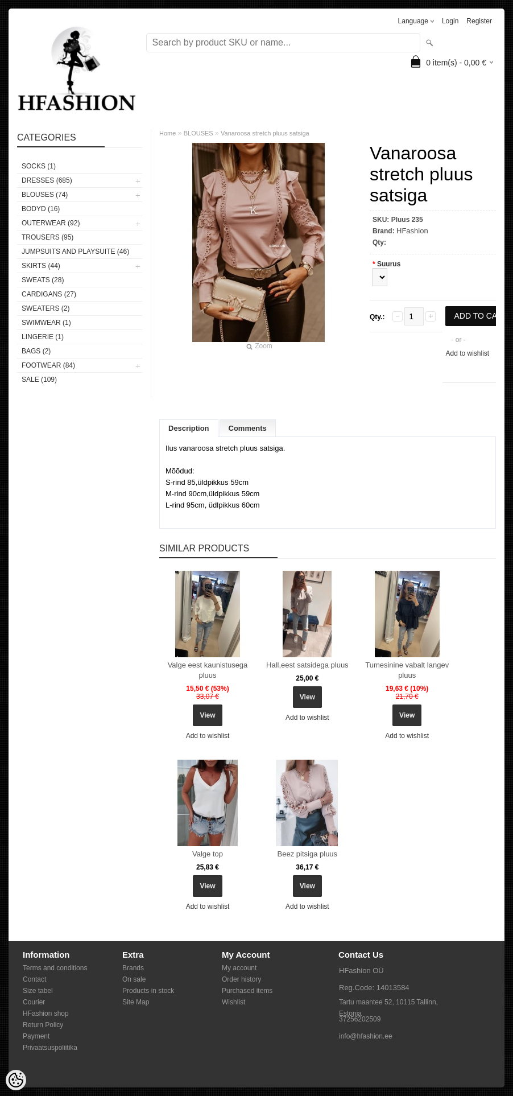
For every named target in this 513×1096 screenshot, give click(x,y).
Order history (241, 979)
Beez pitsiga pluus (308, 854)
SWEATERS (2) (45, 308)
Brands (133, 968)
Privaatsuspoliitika (50, 1048)
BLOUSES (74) (45, 195)
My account (239, 968)
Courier (34, 1002)
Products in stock (148, 991)
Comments (248, 428)
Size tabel (38, 991)
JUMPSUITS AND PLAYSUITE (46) (75, 252)
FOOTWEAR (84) (48, 365)
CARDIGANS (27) (49, 294)
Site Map (135, 1002)
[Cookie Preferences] (16, 1080)
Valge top (207, 854)
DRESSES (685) (47, 180)
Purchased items (247, 991)
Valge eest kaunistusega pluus (208, 670)
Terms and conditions (55, 968)
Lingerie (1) (43, 337)
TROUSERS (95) (47, 237)
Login (450, 21)
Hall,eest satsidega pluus (307, 665)
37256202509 (359, 1019)
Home (167, 133)
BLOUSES (198, 133)
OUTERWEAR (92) (51, 223)
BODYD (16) (41, 209)
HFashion (412, 230)
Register (479, 21)
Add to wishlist (467, 353)
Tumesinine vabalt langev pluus (407, 670)
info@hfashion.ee (365, 1036)
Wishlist (233, 1002)
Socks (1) (39, 166)
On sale (134, 979)
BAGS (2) (36, 351)
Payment (36, 1036)
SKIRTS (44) (41, 266)
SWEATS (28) (43, 280)
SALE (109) (39, 380)
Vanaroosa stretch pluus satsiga (265, 133)
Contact (34, 979)
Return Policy (43, 1025)
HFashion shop (46, 1013)
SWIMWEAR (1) (46, 323)
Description (188, 428)
